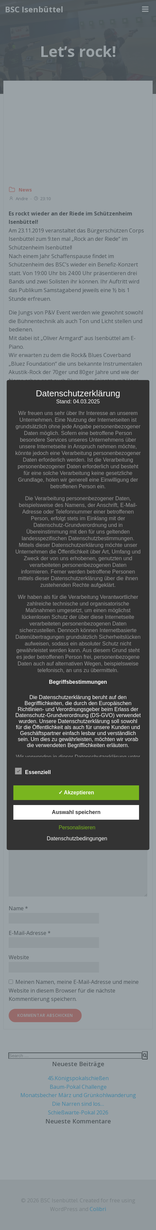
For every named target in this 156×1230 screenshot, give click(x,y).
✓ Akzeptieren (76, 792)
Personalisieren (77, 827)
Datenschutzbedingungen (77, 838)
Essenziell (33, 771)
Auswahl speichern (76, 812)
